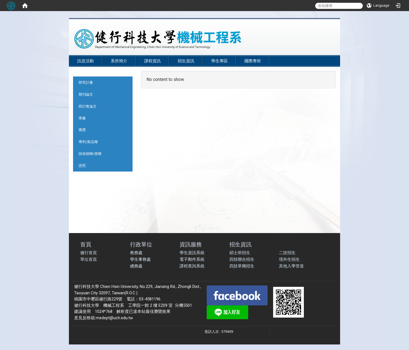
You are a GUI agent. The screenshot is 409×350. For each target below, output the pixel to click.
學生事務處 (140, 259)
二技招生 (287, 252)
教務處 (136, 252)
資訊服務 (191, 244)
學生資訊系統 (192, 252)
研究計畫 (86, 82)
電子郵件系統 (192, 259)
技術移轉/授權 (90, 154)
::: (331, 53)
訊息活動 (85, 60)
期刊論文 (86, 94)
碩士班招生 (239, 252)
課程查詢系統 (192, 266)
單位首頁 (88, 259)
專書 (82, 118)
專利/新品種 (88, 142)
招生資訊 (186, 60)
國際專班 (252, 60)
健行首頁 (88, 252)
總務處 (136, 266)
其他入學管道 (291, 266)
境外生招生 (289, 259)
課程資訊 (152, 60)
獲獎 (82, 130)
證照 (82, 165)
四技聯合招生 (241, 259)
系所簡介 (119, 60)
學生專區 (219, 60)
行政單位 (141, 244)
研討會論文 (88, 106)
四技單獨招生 (241, 266)
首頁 (85, 244)
